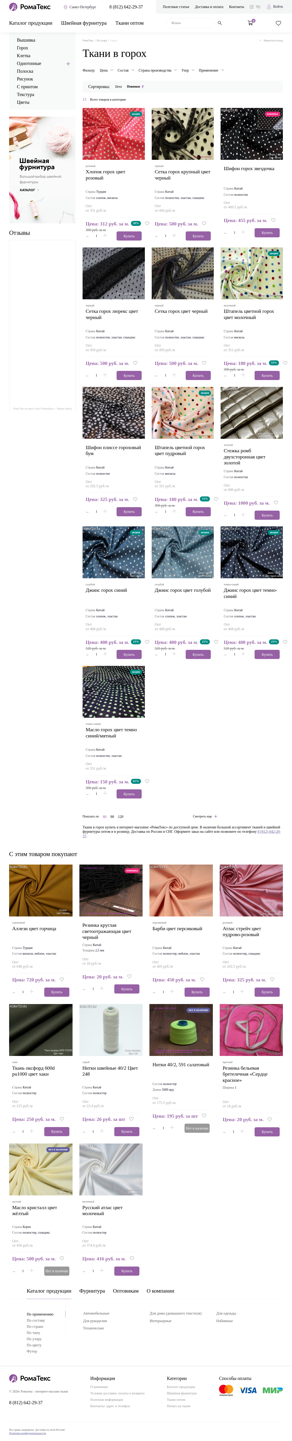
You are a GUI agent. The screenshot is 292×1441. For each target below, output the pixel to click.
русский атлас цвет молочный (104, 1210)
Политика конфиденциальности (27, 1433)
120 (120, 817)
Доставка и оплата (209, 7)
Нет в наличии (195, 1128)
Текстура (25, 94)
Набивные (224, 1321)
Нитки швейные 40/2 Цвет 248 (106, 1071)
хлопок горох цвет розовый (107, 174)
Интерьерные (161, 1321)
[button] (149, 224)
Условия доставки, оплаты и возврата (117, 1393)
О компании (160, 1291)
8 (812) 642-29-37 (126, 6)
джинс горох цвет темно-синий (244, 593)
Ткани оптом (129, 23)
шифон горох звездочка (250, 168)
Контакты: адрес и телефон (110, 1406)
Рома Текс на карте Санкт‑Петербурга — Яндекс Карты (42, 408)
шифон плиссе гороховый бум (103, 450)
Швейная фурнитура (84, 23)
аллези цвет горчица (36, 928)
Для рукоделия (95, 1321)
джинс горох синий (107, 590)
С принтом (27, 86)
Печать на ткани (178, 1406)
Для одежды (226, 1313)
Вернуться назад (271, 40)
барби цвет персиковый (179, 928)
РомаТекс (88, 40)
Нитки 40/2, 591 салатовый (171, 1067)
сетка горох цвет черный (182, 311)
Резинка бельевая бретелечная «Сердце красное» (246, 1074)
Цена (118, 86)
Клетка (23, 55)
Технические (93, 1328)
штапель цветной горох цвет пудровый (181, 450)
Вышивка (26, 40)
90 (112, 817)
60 (105, 817)
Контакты (236, 7)
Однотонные (29, 63)
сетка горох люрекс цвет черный (113, 314)
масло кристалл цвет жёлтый (36, 1210)
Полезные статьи (176, 7)
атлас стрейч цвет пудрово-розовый (243, 931)
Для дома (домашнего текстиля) (175, 1313)
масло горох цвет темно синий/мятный (112, 732)
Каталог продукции (30, 23)
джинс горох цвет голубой (175, 593)
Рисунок (25, 78)
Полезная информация (106, 1399)
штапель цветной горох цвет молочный (250, 314)
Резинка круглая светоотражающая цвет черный (108, 931)
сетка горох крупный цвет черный (178, 174)
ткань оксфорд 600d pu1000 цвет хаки (35, 1071)
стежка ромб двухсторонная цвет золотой (246, 457)
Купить (127, 236)
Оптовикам (126, 1291)
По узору (101, 40)
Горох (22, 47)
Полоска (25, 71)
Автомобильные (96, 1313)
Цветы (23, 102)
